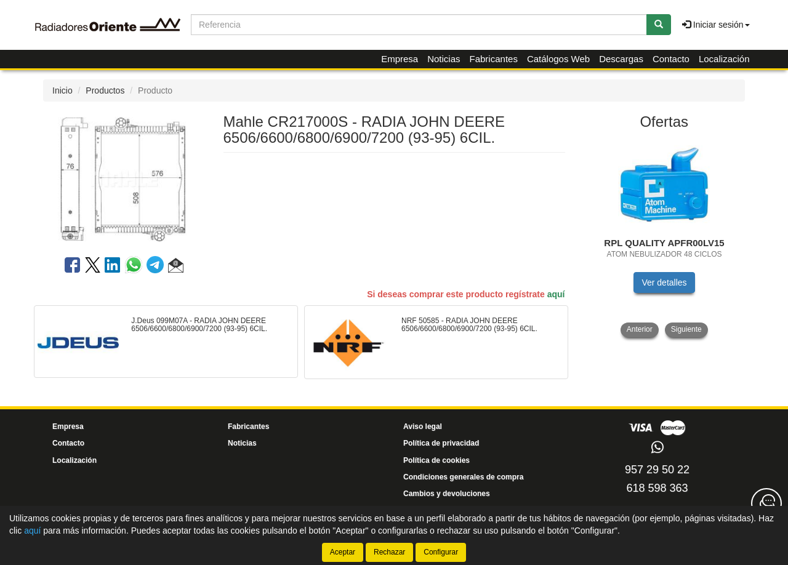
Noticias (443, 59)
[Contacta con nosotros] (766, 503)
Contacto (671, 59)
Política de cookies (436, 460)
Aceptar (342, 552)
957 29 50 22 (657, 469)
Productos (105, 90)
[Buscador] (419, 24)
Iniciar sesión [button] (716, 25)
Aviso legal (422, 426)
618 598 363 (657, 488)
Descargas (621, 59)
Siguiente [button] (686, 329)
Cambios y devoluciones (446, 493)
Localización (724, 59)
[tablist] (665, 238)
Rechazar (389, 552)
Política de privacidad (441, 443)
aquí (556, 294)
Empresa (399, 59)
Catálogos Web (558, 59)
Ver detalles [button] (663, 282)
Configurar (441, 552)
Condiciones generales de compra (463, 477)
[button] (175, 267)
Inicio (62, 90)
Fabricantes (494, 59)
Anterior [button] (640, 329)
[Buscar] (658, 24)
